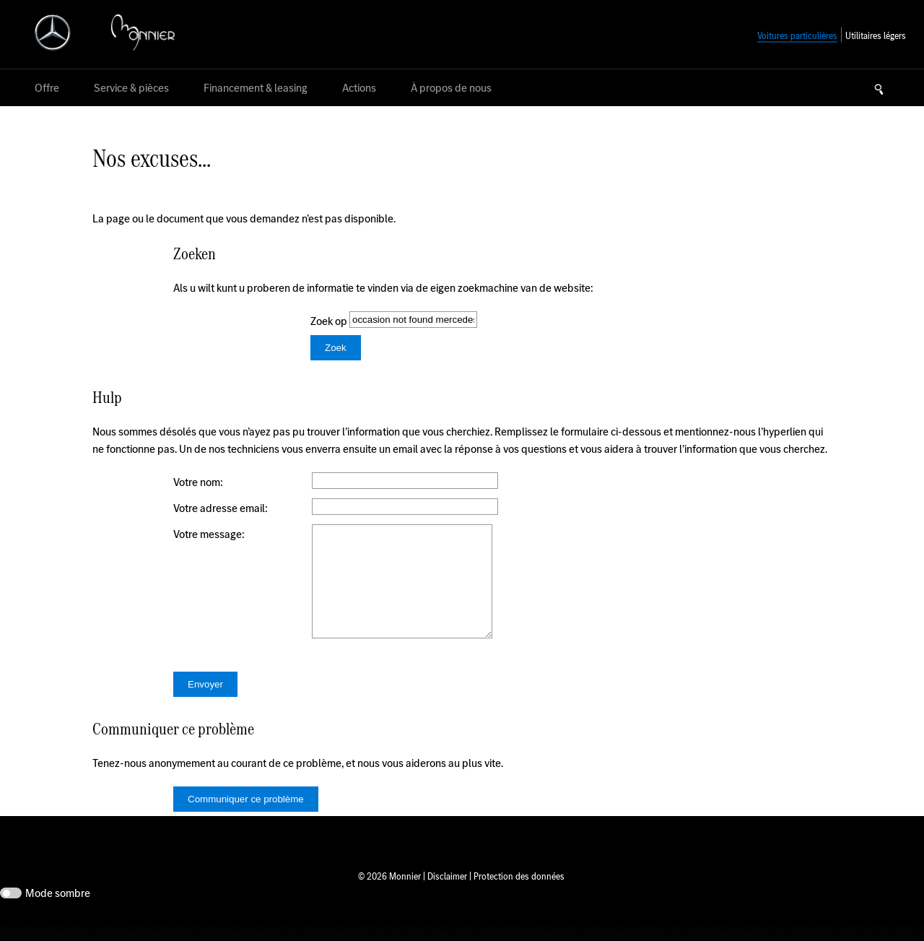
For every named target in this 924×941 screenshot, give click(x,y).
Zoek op (329, 321)
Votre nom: (198, 482)
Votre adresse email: (220, 508)
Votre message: (209, 534)
